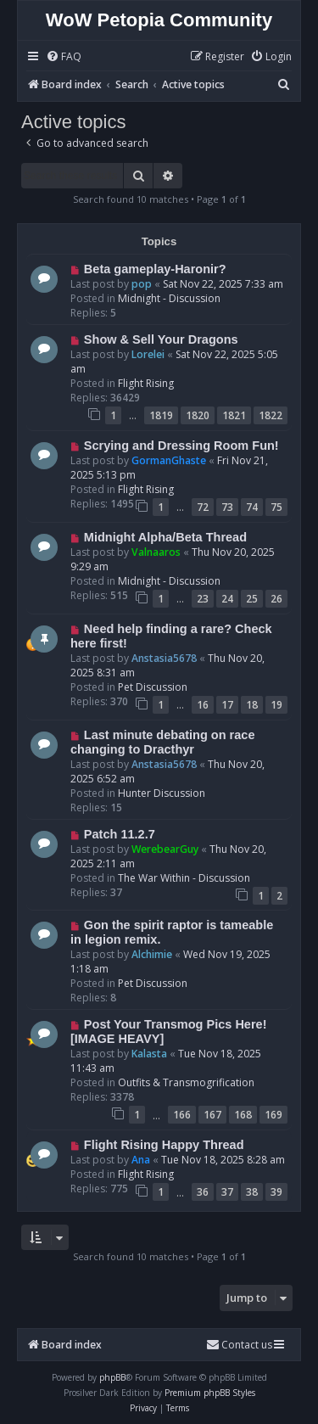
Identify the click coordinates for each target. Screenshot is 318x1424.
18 (252, 705)
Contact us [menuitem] (239, 1344)
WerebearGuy (164, 849)
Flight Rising (146, 383)
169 (273, 1114)
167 (212, 1114)
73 (227, 507)
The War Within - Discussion (184, 878)
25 (252, 598)
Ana (140, 1159)
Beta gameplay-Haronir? (155, 269)
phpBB (112, 1377)
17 (227, 705)
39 (276, 1192)
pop (141, 284)
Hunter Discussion (161, 793)
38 (252, 1192)
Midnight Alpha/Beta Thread (165, 537)
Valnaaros (156, 552)
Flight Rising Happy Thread (164, 1145)
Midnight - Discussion (169, 298)
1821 (234, 415)
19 (276, 705)
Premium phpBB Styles (210, 1393)
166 (182, 1114)
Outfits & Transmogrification (186, 1082)
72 (203, 507)
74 (252, 507)
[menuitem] (63, 57)
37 (227, 1192)
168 (243, 1114)
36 (203, 1192)
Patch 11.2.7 (119, 834)
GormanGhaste (168, 460)
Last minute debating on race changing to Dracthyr (162, 742)
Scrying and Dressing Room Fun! (181, 445)
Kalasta (149, 1053)
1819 (161, 415)
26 (276, 598)
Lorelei (148, 354)
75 (276, 507)
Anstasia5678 (164, 658)
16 (203, 705)
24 (227, 598)
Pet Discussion (152, 687)
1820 (197, 415)
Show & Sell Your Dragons (161, 339)
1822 (270, 415)
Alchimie (151, 954)
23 (203, 598)
